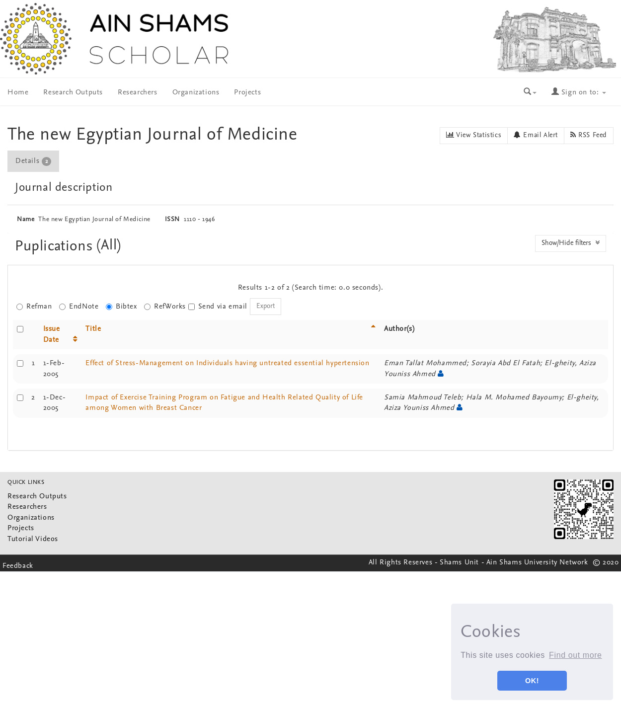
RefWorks (165, 307)
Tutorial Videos (32, 539)
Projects (247, 92)
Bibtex (121, 307)
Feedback (17, 566)
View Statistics (473, 135)
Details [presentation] (33, 161)
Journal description (63, 188)
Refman (34, 307)
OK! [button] (532, 681)
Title (93, 329)
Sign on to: (578, 92)
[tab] (33, 161)
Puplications (56, 246)
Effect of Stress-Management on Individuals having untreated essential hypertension (227, 363)
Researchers (137, 92)
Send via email (217, 307)
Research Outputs (73, 92)
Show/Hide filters (571, 243)
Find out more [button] (575, 655)
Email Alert (536, 135)
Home (17, 92)
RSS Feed (588, 135)
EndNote (78, 307)
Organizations (196, 92)
